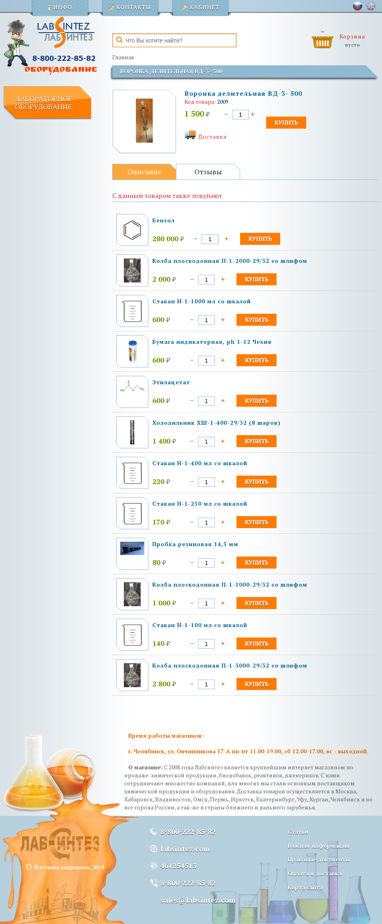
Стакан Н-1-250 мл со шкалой (199, 503)
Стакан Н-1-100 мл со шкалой (199, 625)
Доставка (212, 136)
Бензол (163, 220)
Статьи (298, 831)
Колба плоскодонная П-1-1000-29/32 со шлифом (229, 584)
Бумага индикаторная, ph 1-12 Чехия (212, 341)
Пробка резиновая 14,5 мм (195, 544)
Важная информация (319, 845)
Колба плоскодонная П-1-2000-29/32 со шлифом (229, 260)
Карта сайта (305, 887)
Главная (123, 57)
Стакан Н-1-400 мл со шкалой (199, 463)
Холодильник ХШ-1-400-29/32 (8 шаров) (216, 422)
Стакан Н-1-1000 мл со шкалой (201, 301)
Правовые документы (319, 859)
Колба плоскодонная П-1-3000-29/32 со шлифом (229, 665)
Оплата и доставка (315, 873)
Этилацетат (171, 382)
